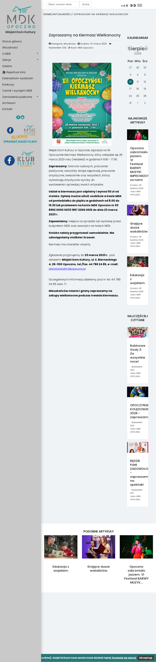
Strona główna (12, 41)
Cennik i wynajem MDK (17, 91)
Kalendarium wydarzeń (17, 78)
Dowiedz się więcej (124, 658)
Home (47, 14)
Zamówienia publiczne (17, 97)
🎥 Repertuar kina (14, 72)
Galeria (7, 66)
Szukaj (85, 4)
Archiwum (9, 103)
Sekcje (6, 60)
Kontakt (7, 109)
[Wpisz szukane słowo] (62, 4)
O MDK (6, 54)
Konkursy (8, 84)
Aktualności (10, 47)
